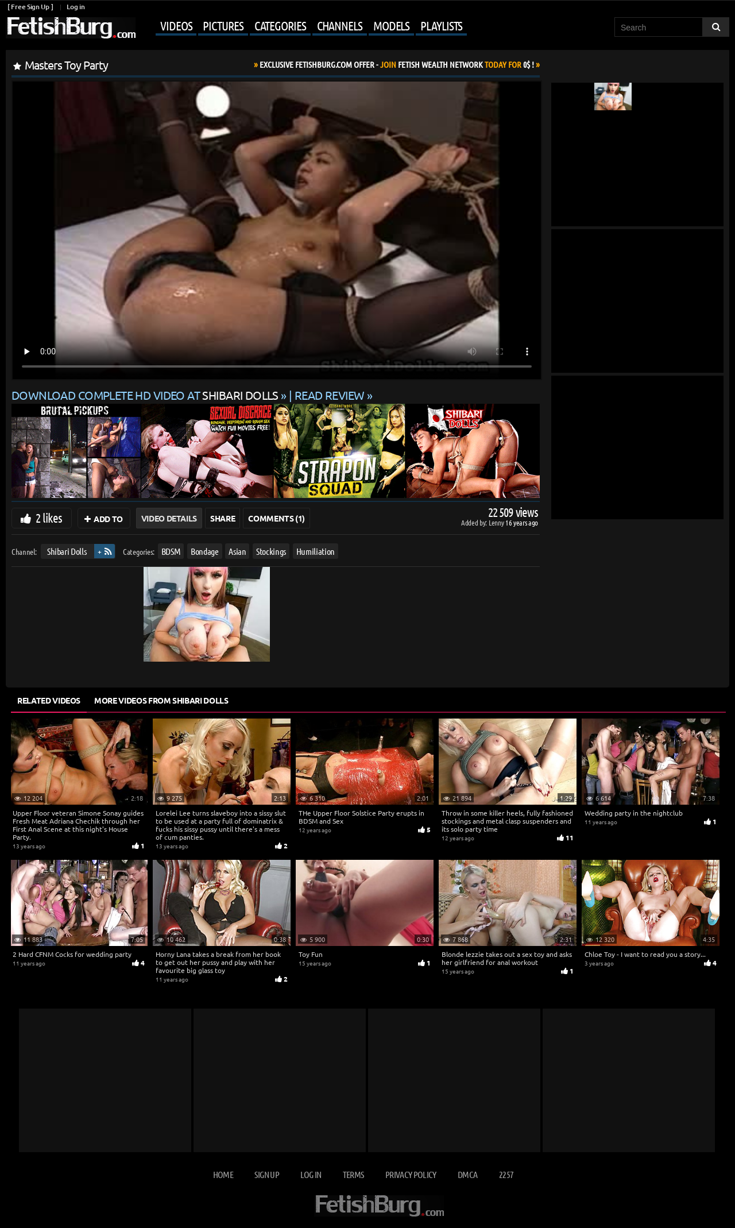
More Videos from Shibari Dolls (161, 700)
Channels (339, 25)
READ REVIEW (330, 395)
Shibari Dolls (66, 551)
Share (222, 518)
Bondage (205, 551)
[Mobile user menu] (302, 26)
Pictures (223, 25)
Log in (75, 6)
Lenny (497, 522)
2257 (506, 1174)
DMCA (467, 1174)
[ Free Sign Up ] (30, 6)
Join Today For (397, 64)
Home (223, 1174)
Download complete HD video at (146, 395)
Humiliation (315, 551)
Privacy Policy (410, 1174)
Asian (237, 551)
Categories (280, 25)
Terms (353, 1174)
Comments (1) (276, 518)
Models (391, 25)
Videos (176, 25)
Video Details (169, 518)
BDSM (171, 551)
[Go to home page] (71, 27)
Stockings (271, 551)
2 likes (49, 517)
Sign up (266, 1174)
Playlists (441, 25)
